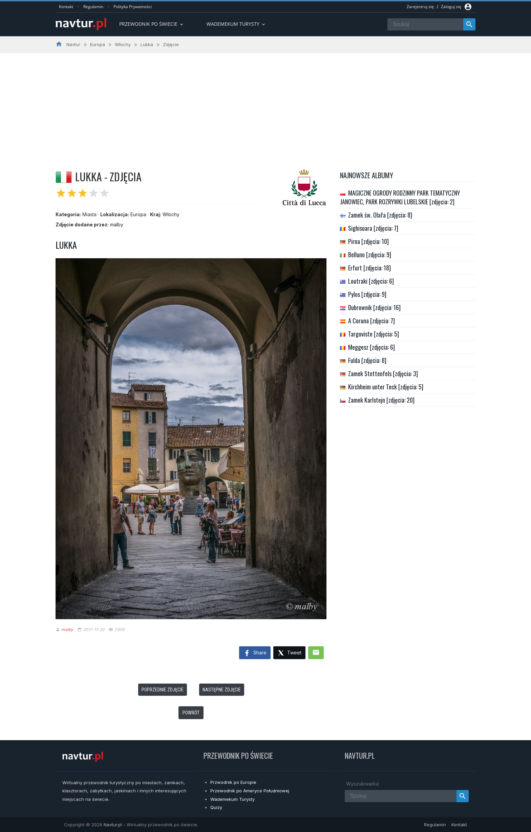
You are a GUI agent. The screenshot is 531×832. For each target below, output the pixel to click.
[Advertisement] (265, 104)
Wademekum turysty (236, 24)
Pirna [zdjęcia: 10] (368, 241)
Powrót (191, 712)
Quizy (216, 807)
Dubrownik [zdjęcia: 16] (374, 307)
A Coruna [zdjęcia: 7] (371, 320)
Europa (138, 214)
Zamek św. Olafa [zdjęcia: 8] (380, 214)
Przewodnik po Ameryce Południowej (249, 790)
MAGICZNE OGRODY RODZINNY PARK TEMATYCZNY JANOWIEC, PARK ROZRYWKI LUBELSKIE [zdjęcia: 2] (400, 197)
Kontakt (66, 6)
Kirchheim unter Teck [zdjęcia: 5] (385, 386)
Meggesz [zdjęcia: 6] (371, 347)
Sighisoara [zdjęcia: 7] (373, 228)
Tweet (289, 653)
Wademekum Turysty (232, 799)
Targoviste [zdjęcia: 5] (373, 333)
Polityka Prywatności (132, 6)
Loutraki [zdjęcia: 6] (371, 281)
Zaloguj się (451, 6)
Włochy (171, 214)
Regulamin (93, 6)
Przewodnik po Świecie (151, 24)
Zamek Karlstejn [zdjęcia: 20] (381, 399)
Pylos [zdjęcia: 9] (367, 294)
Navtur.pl (113, 824)
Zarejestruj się (420, 6)
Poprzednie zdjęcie (163, 689)
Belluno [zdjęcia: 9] (369, 254)
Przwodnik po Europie (233, 782)
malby (116, 224)
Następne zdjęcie (222, 689)
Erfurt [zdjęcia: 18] (369, 267)
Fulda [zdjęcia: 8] (367, 360)
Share (255, 653)
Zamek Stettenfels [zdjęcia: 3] (383, 373)
